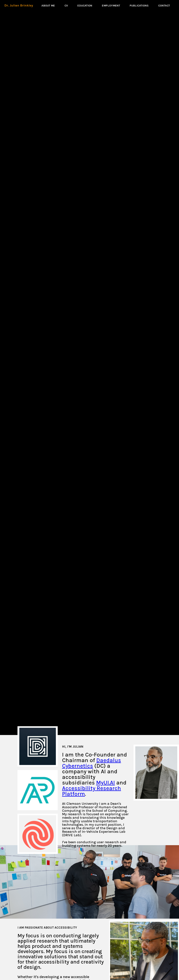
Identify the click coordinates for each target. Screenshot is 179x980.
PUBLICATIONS (139, 5)
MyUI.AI (105, 782)
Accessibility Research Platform (91, 791)
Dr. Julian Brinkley (18, 5)
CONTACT (164, 5)
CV (69, 5)
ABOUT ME (48, 5)
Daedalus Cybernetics (91, 763)
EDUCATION (84, 5)
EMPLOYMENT (111, 5)
